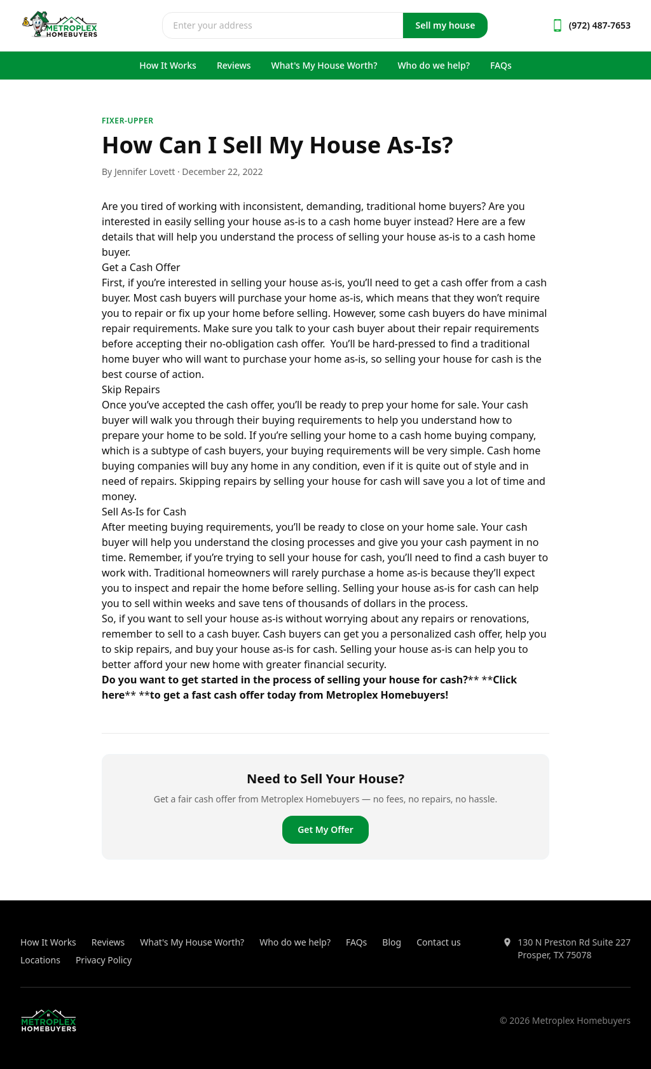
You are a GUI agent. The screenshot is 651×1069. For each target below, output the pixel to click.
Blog (391, 942)
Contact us (438, 942)
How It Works (167, 65)
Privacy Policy (104, 960)
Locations (40, 960)
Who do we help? (433, 65)
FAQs (501, 65)
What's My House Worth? (324, 65)
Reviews (234, 65)
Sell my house (446, 25)
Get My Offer (325, 829)
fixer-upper (128, 120)
